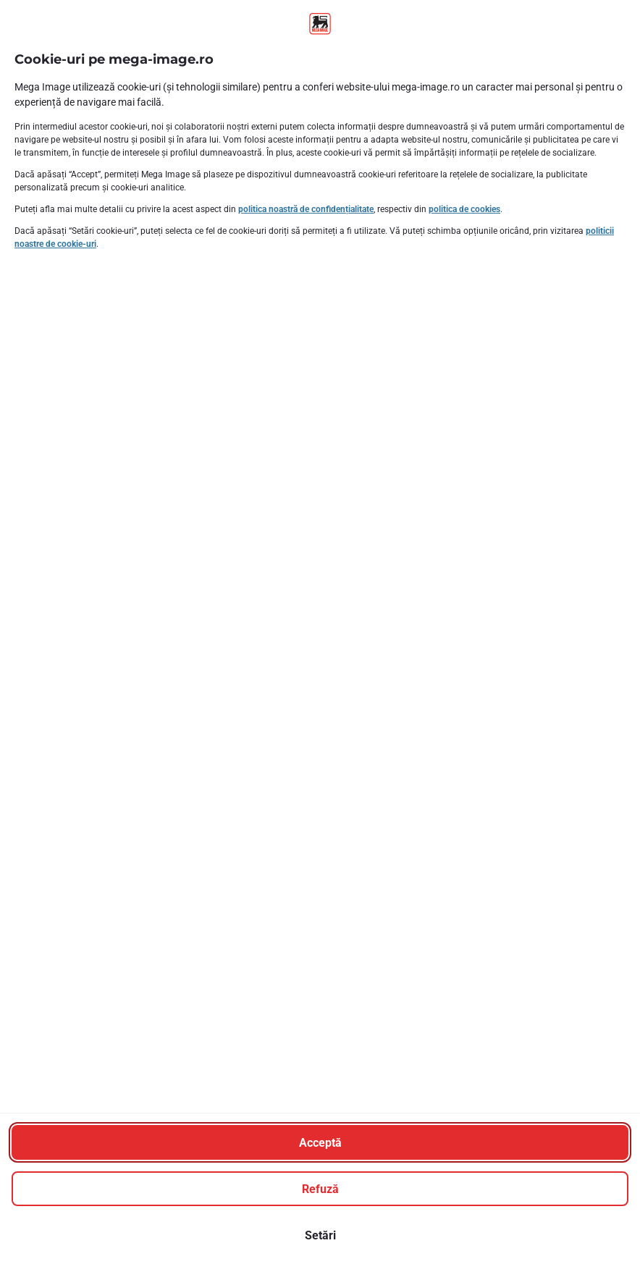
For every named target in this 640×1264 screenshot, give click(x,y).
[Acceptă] (320, 1142)
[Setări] (320, 1235)
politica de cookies (464, 209)
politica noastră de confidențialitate (306, 209)
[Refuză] (320, 1188)
